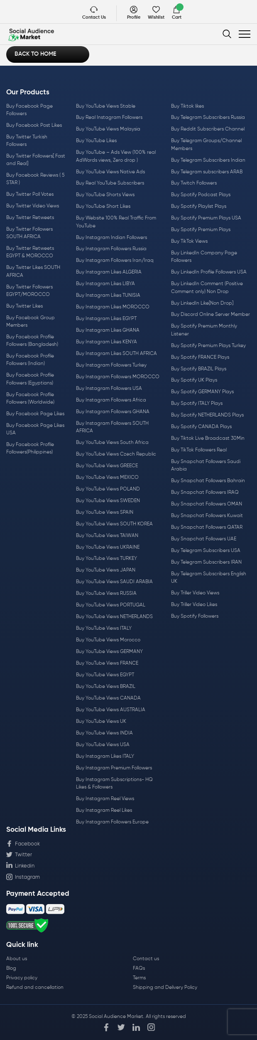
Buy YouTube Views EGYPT (105, 675)
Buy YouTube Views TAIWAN (107, 535)
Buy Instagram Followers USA (109, 388)
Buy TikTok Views (189, 241)
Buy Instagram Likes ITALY (105, 756)
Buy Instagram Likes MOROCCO (112, 307)
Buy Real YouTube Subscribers (110, 183)
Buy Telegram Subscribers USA (205, 550)
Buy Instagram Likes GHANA (108, 330)
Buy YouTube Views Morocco (108, 640)
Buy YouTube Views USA (103, 744)
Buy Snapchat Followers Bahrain (208, 480)
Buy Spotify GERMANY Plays (202, 391)
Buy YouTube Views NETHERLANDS (114, 616)
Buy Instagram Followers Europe (112, 822)
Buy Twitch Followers (194, 183)
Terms (139, 978)
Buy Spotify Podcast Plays (200, 194)
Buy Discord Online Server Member (210, 314)
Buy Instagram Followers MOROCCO (117, 377)
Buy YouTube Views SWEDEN (108, 500)
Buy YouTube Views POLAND (108, 489)
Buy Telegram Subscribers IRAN (206, 562)
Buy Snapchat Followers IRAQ (205, 492)
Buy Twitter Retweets (30, 217)
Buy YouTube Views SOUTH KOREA (114, 524)
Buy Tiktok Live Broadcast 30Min (208, 438)
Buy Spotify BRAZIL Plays (198, 369)
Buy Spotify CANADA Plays (201, 426)
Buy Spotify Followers (194, 616)
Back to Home (35, 54)
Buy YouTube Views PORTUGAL (110, 605)
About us (16, 958)
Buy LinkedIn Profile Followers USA (209, 272)
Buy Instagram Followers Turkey (111, 365)
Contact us (146, 958)
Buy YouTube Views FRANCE (107, 663)
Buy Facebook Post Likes (34, 125)
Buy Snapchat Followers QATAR (206, 527)
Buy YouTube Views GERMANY (109, 651)
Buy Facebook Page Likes (35, 414)
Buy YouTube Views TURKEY (106, 558)
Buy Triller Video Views (195, 593)
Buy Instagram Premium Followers (114, 768)
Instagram (23, 877)
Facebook (23, 843)
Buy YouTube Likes (96, 140)
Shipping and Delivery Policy (165, 987)
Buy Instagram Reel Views (105, 798)
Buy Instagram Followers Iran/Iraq (115, 260)
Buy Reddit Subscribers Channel (208, 129)
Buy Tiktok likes (187, 106)
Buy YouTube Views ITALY (104, 628)
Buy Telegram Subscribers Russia (208, 117)
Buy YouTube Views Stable (105, 106)
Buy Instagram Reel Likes (104, 810)
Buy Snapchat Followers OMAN (206, 504)
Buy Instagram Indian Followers (111, 237)
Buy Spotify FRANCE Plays (200, 357)
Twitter (19, 854)
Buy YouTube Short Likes (103, 206)
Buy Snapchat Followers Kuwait (207, 515)
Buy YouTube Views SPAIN (104, 512)
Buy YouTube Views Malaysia (108, 129)
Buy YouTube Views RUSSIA (106, 593)
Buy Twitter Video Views (32, 206)
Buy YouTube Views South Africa (112, 442)
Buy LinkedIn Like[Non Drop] (202, 303)
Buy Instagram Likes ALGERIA (109, 272)
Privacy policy (21, 978)
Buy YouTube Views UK (101, 721)
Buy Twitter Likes (24, 306)
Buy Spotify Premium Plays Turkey (208, 345)
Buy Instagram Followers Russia (111, 248)
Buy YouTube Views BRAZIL (105, 686)
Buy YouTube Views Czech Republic (116, 454)
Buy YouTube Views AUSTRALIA (110, 709)
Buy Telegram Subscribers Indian (208, 160)
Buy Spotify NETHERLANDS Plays (207, 415)
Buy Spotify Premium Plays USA (206, 218)
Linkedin (20, 865)
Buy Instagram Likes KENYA (106, 342)
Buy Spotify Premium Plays (200, 229)
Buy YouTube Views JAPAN (105, 570)
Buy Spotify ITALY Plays (197, 403)
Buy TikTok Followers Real (199, 450)
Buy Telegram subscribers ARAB (206, 172)
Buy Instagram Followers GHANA (112, 411)
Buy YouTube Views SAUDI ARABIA (114, 581)
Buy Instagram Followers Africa (111, 400)
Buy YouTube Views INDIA (104, 733)
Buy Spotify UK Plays (194, 380)
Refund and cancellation (35, 987)
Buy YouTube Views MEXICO (107, 477)
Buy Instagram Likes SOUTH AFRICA (116, 353)
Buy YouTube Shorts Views (105, 194)
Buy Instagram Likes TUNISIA (108, 295)
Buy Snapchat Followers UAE (203, 539)
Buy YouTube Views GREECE (107, 465)
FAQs (139, 968)
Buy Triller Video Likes (194, 604)
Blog (11, 968)
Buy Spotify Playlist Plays (198, 206)
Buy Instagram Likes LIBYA (105, 283)
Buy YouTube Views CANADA (108, 698)
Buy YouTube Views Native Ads (110, 172)
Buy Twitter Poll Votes (30, 194)
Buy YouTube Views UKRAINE (108, 547)
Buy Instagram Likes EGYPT (106, 318)
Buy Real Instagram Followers (109, 117)
